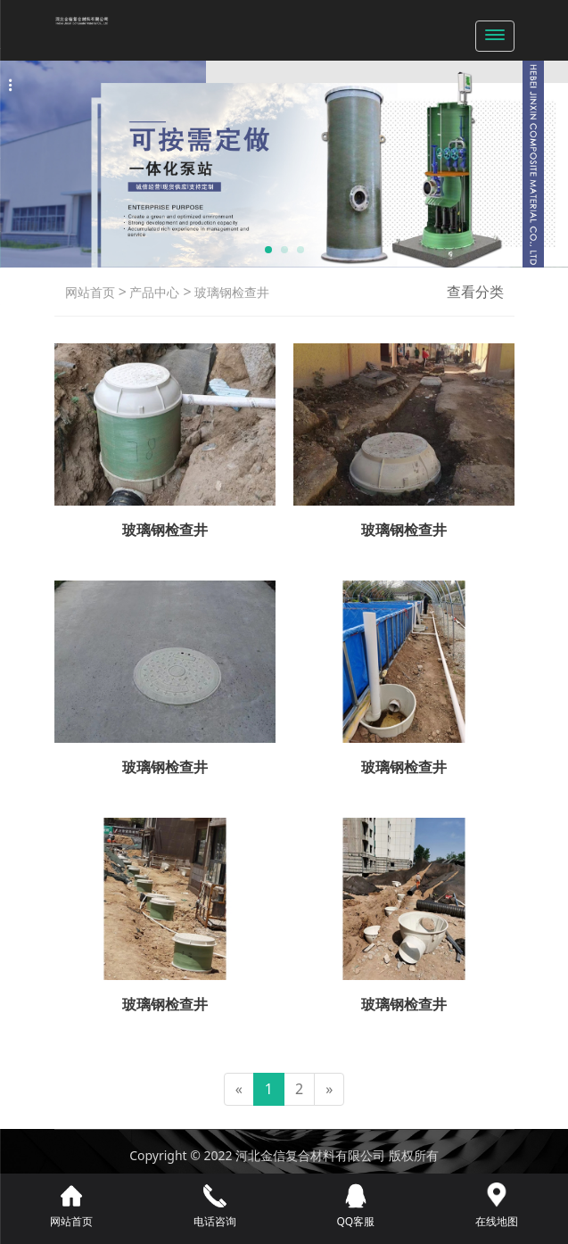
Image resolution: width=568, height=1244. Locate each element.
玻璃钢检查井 (231, 292)
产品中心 (153, 292)
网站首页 (90, 292)
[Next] (329, 1089)
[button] (268, 249)
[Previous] (239, 1089)
